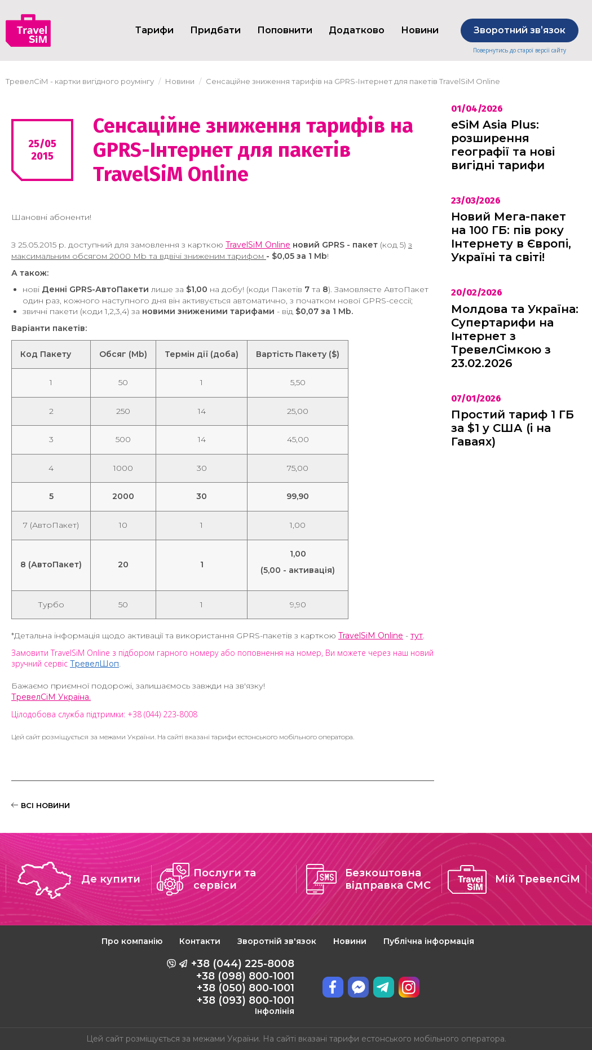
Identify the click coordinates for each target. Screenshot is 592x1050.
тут (416, 635)
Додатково (357, 30)
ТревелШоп (94, 664)
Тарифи (154, 30)
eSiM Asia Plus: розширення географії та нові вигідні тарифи (503, 145)
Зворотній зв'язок (276, 941)
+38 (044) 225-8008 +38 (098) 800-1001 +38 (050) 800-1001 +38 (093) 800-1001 (242, 987)
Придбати (215, 30)
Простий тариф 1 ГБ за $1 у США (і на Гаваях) (512, 428)
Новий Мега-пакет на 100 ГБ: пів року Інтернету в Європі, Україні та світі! (511, 237)
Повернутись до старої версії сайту (519, 50)
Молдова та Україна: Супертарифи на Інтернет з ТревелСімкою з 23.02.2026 (514, 336)
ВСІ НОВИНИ (40, 805)
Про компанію (131, 941)
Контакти (199, 941)
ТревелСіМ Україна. (51, 697)
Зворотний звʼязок (520, 30)
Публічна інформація (428, 941)
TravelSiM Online (258, 245)
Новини (349, 941)
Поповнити (284, 30)
